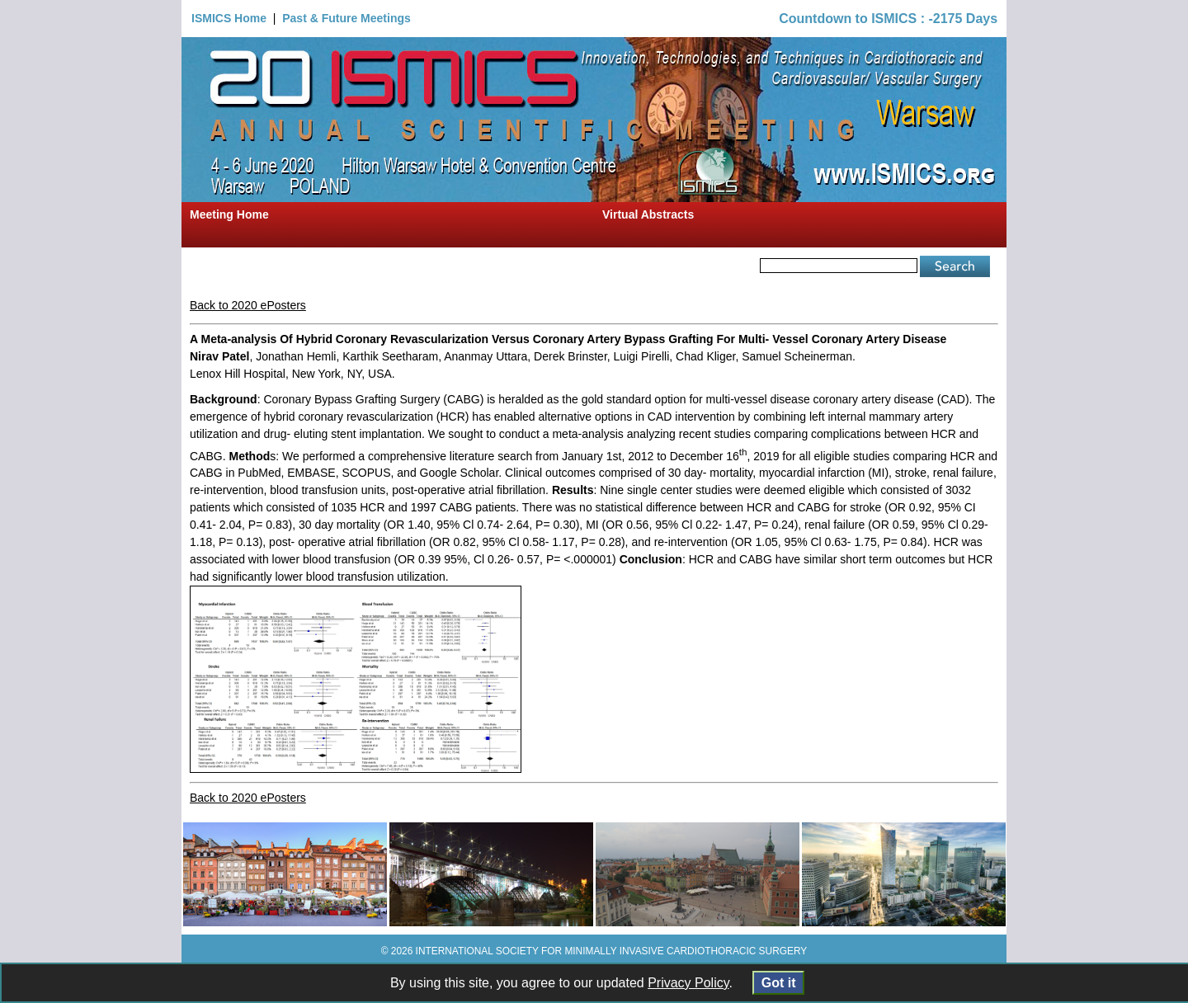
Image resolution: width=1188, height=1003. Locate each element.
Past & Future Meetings (346, 18)
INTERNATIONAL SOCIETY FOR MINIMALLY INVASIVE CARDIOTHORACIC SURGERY (612, 951)
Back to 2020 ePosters (248, 305)
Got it (778, 983)
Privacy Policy (688, 983)
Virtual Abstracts (648, 214)
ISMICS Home (228, 18)
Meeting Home (229, 214)
